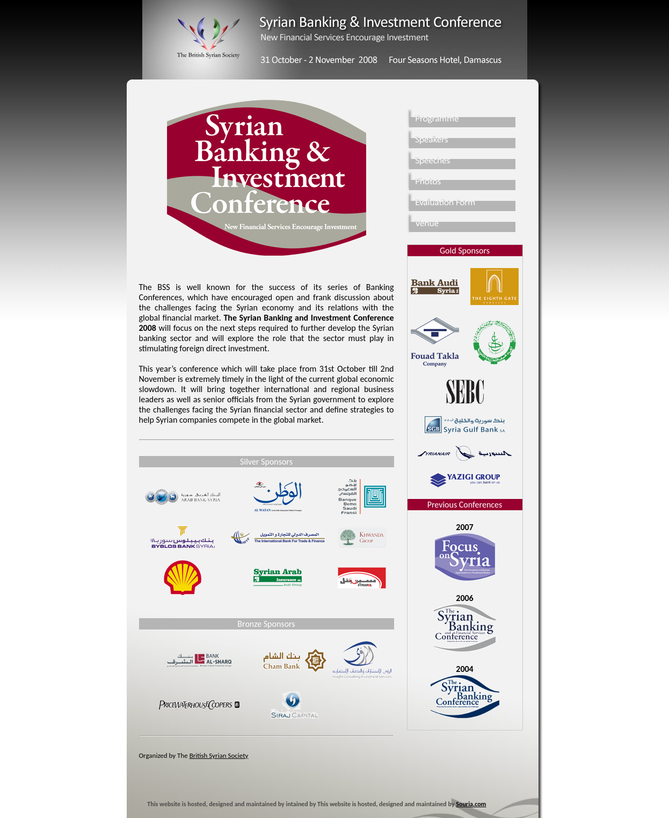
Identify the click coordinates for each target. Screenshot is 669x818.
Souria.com (471, 804)
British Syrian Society (219, 755)
